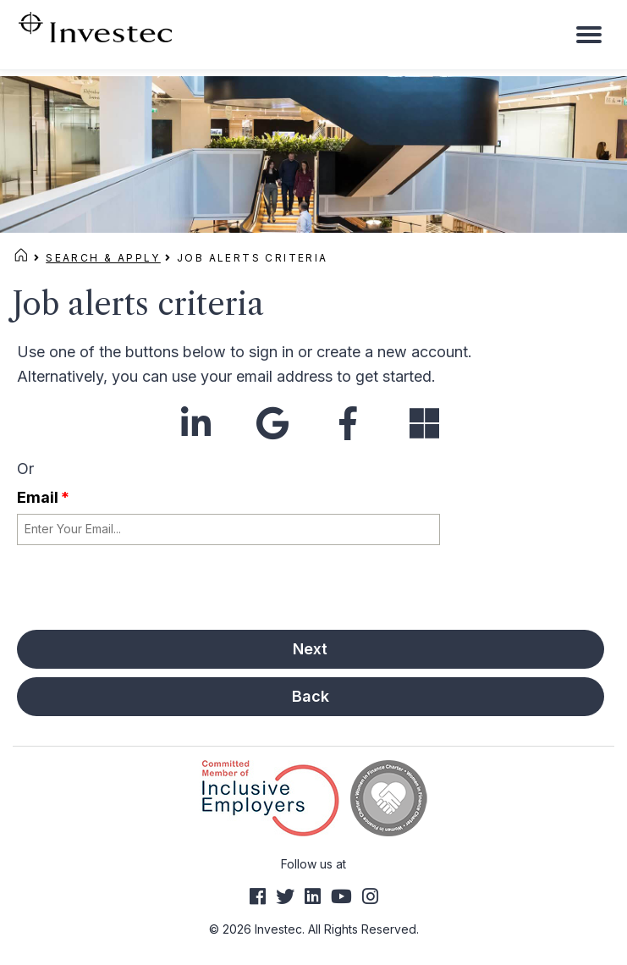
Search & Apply (103, 257)
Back (310, 696)
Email (43, 497)
